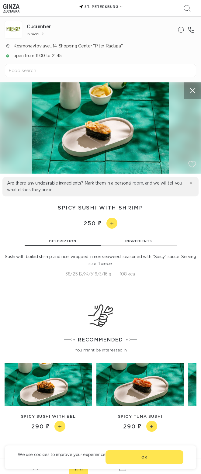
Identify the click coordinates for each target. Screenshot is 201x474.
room (138, 183)
